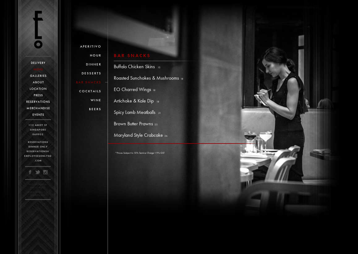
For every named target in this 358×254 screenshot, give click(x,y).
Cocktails (90, 91)
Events (38, 115)
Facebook (30, 172)
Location (38, 89)
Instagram (45, 172)
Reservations (38, 102)
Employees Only (38, 29)
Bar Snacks (88, 82)
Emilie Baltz (37, 187)
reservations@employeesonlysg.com (38, 156)
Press (38, 95)
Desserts (91, 73)
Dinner (93, 64)
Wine (96, 100)
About (38, 82)
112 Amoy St (37, 125)
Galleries (38, 76)
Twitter (38, 172)
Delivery (38, 63)
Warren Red (38, 195)
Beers (95, 109)
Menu (38, 69)
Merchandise (38, 108)
